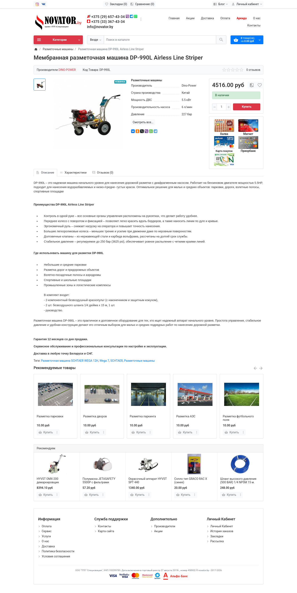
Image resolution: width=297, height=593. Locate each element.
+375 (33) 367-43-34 (108, 22)
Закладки (216, 536)
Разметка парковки (50, 416)
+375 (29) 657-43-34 (108, 17)
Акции (190, 18)
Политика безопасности (58, 551)
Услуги (46, 536)
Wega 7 (104, 360)
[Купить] (46, 495)
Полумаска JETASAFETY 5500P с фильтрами (99, 480)
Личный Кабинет (221, 526)
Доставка (207, 18)
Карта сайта (106, 531)
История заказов (221, 531)
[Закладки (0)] (116, 4)
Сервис (46, 531)
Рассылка (217, 541)
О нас (256, 18)
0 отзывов (253, 69)
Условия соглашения (56, 556)
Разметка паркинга (143, 416)
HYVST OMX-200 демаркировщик (48, 480)
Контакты (253, 25)
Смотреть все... (143, 122)
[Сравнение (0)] (142, 4)
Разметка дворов (95, 416)
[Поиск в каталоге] (160, 39)
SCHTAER (116, 360)
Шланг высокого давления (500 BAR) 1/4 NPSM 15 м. (238, 480)
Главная (174, 18)
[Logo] (58, 21)
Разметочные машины (139, 360)
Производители (164, 526)
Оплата (225, 18)
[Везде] (95, 39)
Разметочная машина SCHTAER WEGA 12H (69, 360)
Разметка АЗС (185, 416)
